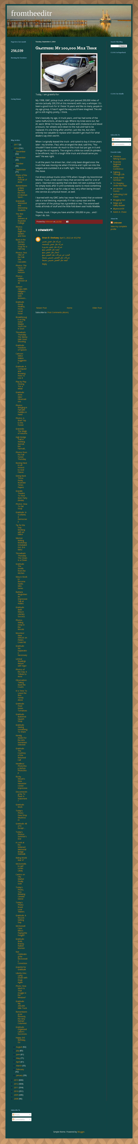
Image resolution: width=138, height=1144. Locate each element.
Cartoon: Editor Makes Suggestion (21, 358)
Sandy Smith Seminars (118, 178)
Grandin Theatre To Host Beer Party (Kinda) (21, 495)
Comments (118, 144)
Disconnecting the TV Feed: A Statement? (21, 796)
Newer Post (41, 308)
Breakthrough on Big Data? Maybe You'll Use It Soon (21, 323)
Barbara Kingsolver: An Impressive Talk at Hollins (21, 598)
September (21, 169)
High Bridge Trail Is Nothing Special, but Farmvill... (21, 443)
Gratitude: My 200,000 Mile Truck (21, 1004)
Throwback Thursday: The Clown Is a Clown (21, 556)
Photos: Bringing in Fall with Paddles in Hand (21, 410)
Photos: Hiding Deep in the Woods (20, 625)
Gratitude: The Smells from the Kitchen (21, 568)
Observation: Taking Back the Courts (21, 683)
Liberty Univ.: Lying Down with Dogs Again (21, 978)
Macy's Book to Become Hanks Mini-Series (21, 582)
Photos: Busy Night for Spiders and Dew (21, 231)
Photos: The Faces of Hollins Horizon (21, 269)
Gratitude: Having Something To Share (21, 728)
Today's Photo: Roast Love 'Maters (20, 907)
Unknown (117, 222)
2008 (16, 1098)
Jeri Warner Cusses (118, 189)
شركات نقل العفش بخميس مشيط (56, 257)
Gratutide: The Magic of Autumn (21, 431)
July (18, 1050)
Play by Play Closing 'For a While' (21, 385)
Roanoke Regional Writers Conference (118, 165)
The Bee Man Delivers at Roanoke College (21, 218)
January (19, 1075)
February (20, 1069)
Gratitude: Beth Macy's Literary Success (20, 612)
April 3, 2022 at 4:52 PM (70, 237)
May (18, 1058)
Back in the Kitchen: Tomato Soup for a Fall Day (21, 244)
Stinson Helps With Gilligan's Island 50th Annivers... (21, 292)
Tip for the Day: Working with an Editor (20, 530)
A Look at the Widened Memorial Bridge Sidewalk (21, 848)
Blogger (80, 1131)
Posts (116, 139)
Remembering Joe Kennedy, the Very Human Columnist (21, 1017)
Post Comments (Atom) (58, 312)
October (19, 163)
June (18, 1054)
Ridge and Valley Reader (119, 204)
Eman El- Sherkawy (50, 237)
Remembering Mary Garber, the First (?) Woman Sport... (21, 191)
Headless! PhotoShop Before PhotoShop (21, 768)
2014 (16, 148)
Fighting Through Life (118, 173)
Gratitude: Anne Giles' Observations (21, 397)
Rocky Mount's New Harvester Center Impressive (21, 782)
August (19, 1047)
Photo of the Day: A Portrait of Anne (21, 178)
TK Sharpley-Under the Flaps (120, 184)
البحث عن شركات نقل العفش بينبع (56, 255)
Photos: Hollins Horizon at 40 (21, 279)
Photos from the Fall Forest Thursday (21, 455)
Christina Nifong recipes (119, 157)
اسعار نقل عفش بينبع (50, 252)
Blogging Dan (119, 200)
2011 (16, 1087)
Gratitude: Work (20, 805)
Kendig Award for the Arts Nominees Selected (21, 740)
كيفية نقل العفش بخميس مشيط (55, 260)
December (20, 151)
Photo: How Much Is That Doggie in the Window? (21, 992)
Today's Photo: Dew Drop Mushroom (21, 815)
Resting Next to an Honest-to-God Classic (21, 467)
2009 (16, 1095)
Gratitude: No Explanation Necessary (21, 650)
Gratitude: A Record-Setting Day (21, 919)
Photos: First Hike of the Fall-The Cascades (21, 257)
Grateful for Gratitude (21, 968)
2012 (16, 1084)
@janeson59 (118, 208)
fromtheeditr (31, 13)
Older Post (97, 308)
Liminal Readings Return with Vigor (21, 662)
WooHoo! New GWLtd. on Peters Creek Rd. (21, 638)
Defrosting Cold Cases (120, 195)
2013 (16, 1080)
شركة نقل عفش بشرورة (52, 247)
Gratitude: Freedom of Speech (21, 347)
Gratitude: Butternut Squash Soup (21, 717)
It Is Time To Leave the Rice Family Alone (21, 695)
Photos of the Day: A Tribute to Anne (21, 673)
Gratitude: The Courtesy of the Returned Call (21, 754)
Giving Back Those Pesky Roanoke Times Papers (21, 481)
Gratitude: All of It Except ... (21, 826)
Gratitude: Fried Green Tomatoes (21, 707)
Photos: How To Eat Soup (21, 506)
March (19, 1065)
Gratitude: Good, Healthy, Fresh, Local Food (20, 308)
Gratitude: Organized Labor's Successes (21, 1030)
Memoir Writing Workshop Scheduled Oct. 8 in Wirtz (21, 544)
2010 (16, 1091)
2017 (16, 144)
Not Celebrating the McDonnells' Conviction (21, 957)
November (21, 157)
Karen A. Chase (120, 212)
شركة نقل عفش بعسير (51, 241)
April (18, 1061)
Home (69, 308)
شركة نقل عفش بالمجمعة (52, 244)
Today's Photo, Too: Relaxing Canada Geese (20, 893)
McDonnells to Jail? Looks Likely (21, 867)
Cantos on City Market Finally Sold (20, 879)
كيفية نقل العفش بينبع (50, 249)
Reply (44, 264)
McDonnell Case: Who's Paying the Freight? (21, 930)
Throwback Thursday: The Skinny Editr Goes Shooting (21, 337)
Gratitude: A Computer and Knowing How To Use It (21, 372)
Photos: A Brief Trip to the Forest (21, 421)
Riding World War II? (21, 858)
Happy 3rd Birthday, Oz (21, 1040)
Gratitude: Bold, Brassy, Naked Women (20, 943)
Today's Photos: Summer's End (21, 835)
